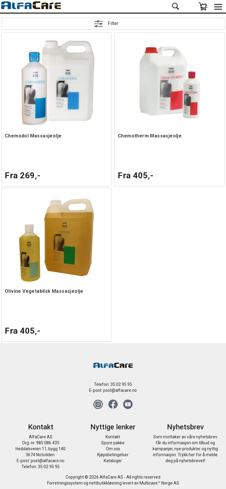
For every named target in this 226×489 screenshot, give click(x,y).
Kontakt (113, 436)
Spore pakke (113, 442)
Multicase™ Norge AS (159, 483)
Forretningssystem (65, 483)
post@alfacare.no (120, 390)
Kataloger (113, 460)
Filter (113, 23)
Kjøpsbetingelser (113, 454)
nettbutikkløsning (105, 483)
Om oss (113, 448)
